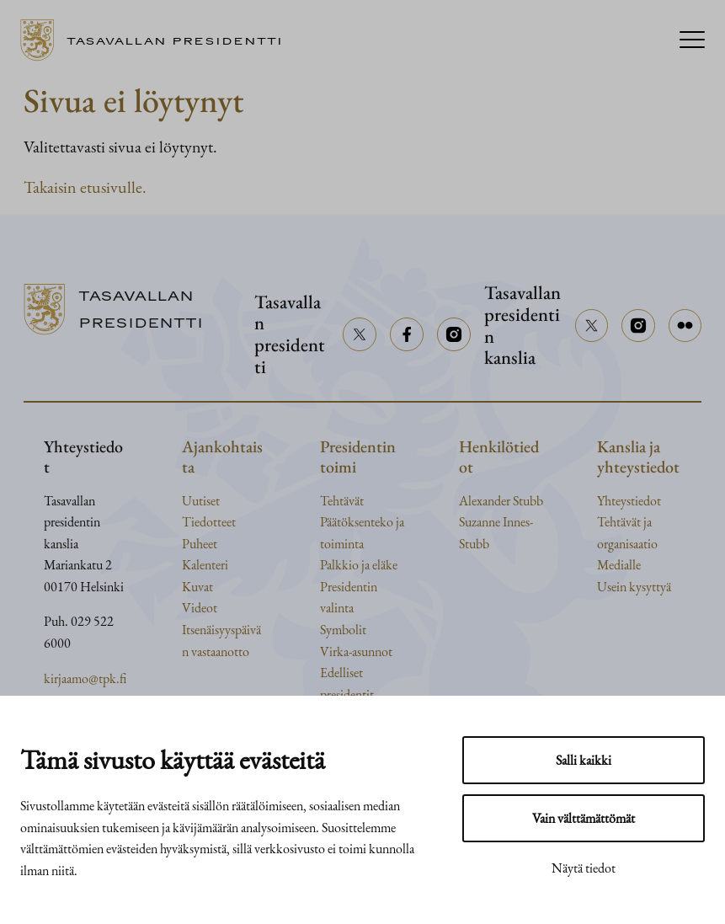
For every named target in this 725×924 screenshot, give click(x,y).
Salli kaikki (583, 760)
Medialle (619, 565)
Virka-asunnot (356, 651)
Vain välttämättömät (583, 818)
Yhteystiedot (629, 501)
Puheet (199, 544)
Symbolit (343, 629)
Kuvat (197, 587)
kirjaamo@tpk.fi (85, 678)
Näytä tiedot (584, 868)
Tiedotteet (209, 522)
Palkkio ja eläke (358, 565)
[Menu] (692, 40)
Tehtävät (342, 501)
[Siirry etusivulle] (158, 40)
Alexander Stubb (501, 501)
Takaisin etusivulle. (85, 187)
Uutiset (201, 501)
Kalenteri (205, 565)
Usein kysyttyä (634, 587)
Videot (199, 608)
